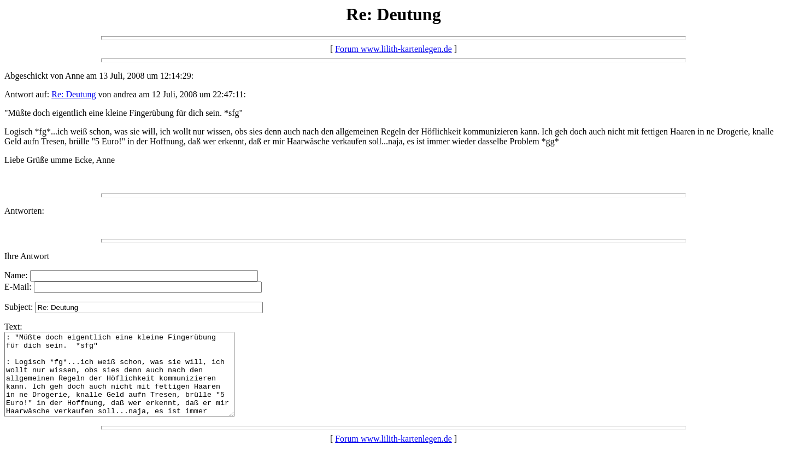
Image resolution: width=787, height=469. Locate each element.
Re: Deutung (73, 94)
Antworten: (24, 210)
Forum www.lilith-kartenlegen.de (393, 49)
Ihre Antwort (26, 256)
